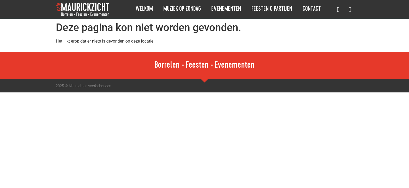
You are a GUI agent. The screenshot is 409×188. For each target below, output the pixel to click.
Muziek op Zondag (182, 9)
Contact (312, 9)
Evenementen (226, 9)
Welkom (144, 9)
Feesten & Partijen (271, 9)
